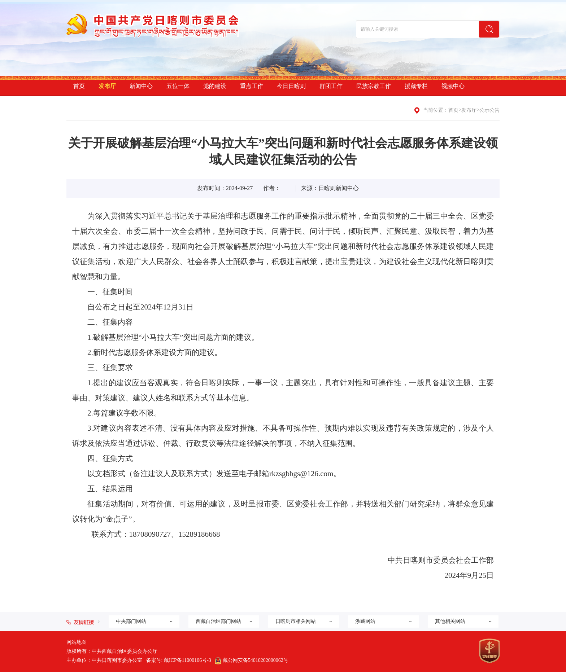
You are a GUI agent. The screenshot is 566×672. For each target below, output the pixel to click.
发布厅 (107, 86)
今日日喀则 (291, 86)
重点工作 (251, 86)
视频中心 (453, 86)
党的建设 (214, 86)
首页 (79, 86)
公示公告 (489, 110)
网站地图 (76, 642)
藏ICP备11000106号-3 (187, 660)
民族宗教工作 (373, 86)
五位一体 (178, 86)
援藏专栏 (416, 86)
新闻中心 (141, 86)
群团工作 (331, 86)
